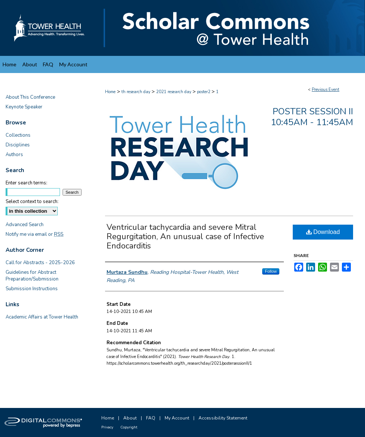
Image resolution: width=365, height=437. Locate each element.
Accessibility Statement (223, 418)
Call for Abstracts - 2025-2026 (40, 262)
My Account (177, 418)
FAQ (150, 418)
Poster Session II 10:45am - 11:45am (312, 116)
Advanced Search (25, 224)
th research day (136, 92)
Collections (18, 135)
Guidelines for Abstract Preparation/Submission (32, 275)
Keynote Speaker (24, 107)
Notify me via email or (34, 234)
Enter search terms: (26, 183)
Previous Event (325, 89)
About (130, 418)
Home (110, 92)
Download (323, 232)
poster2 (204, 92)
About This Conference (30, 97)
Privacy (107, 427)
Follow (271, 271)
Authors (14, 154)
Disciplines (18, 145)
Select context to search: (32, 201)
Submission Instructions (32, 288)
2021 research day (174, 92)
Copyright (128, 427)
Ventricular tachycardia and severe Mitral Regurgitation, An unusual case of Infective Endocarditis (185, 236)
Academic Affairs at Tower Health (42, 317)
